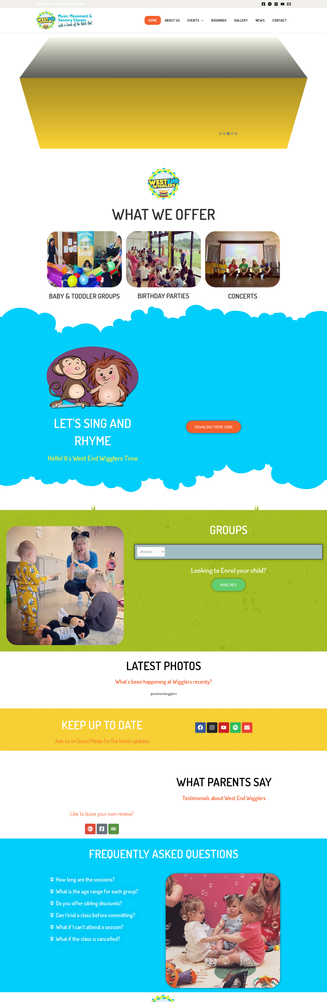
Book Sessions (107, 74)
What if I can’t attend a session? (89, 926)
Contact (280, 20)
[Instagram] (276, 4)
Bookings (221, 20)
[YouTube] (282, 4)
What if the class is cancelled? (88, 938)
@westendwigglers (163, 694)
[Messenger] (270, 4)
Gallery (243, 20)
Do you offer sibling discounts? (89, 903)
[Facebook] (263, 4)
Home (157, 20)
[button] (205, 20)
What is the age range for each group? (97, 891)
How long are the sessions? (85, 879)
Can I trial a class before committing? (95, 914)
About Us (176, 20)
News (261, 20)
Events (199, 20)
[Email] (289, 4)
